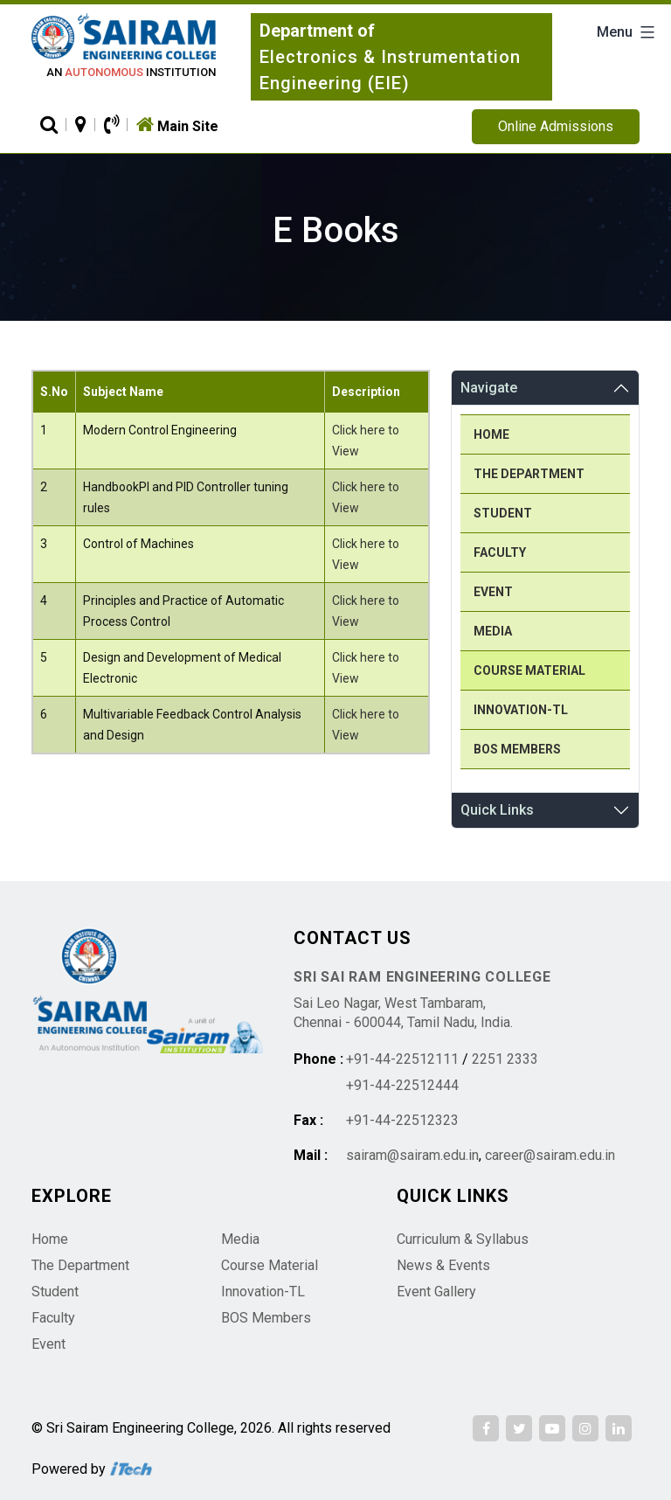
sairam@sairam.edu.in (412, 1155)
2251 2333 (505, 1059)
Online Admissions (555, 126)
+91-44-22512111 (402, 1059)
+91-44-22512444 (402, 1085)
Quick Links (497, 810)
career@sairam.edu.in (550, 1155)
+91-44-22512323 (402, 1120)
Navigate (488, 387)
